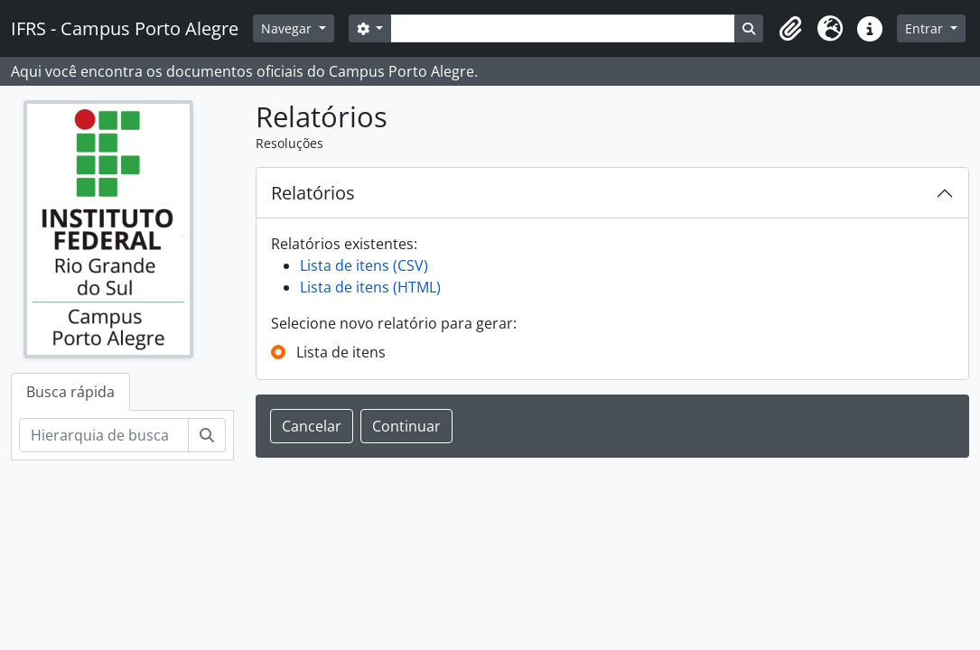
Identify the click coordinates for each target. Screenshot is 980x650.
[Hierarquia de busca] (104, 435)
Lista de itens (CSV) (364, 265)
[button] (790, 29)
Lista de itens (341, 352)
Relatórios (313, 193)
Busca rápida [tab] (70, 392)
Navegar (288, 28)
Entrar (926, 28)
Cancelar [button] (311, 426)
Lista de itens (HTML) (370, 287)
